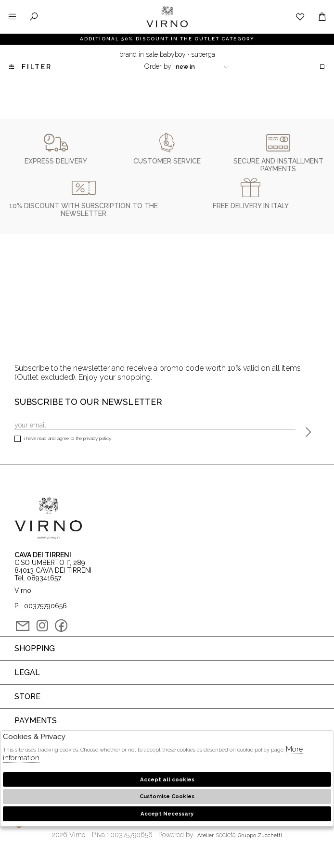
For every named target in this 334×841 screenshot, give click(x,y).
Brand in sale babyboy (152, 54)
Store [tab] (27, 696)
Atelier (205, 835)
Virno (167, 26)
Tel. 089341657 (37, 578)
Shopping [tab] (34, 648)
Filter (29, 67)
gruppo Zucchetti (260, 835)
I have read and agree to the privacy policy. (63, 439)
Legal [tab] (27, 672)
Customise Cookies (167, 796)
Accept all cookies (167, 779)
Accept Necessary (167, 813)
